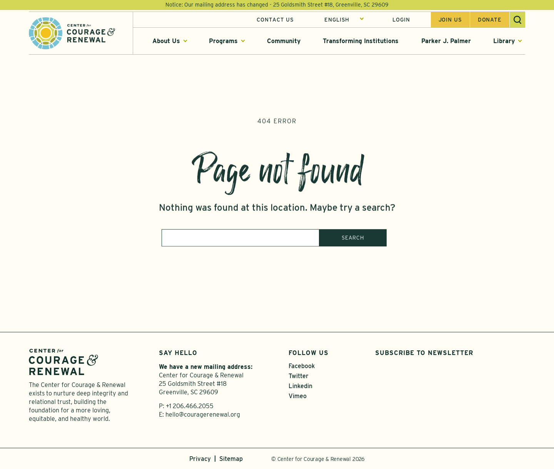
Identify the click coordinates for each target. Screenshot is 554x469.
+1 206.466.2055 (190, 406)
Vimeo (298, 396)
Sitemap (231, 458)
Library (504, 41)
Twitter (299, 376)
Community (283, 41)
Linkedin (300, 386)
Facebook (302, 366)
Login (401, 20)
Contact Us (275, 20)
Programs (223, 41)
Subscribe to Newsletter (424, 353)
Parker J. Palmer (446, 41)
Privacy (200, 458)
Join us (450, 20)
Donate (490, 20)
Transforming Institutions (361, 41)
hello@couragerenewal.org (202, 414)
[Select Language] (344, 20)
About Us (166, 41)
